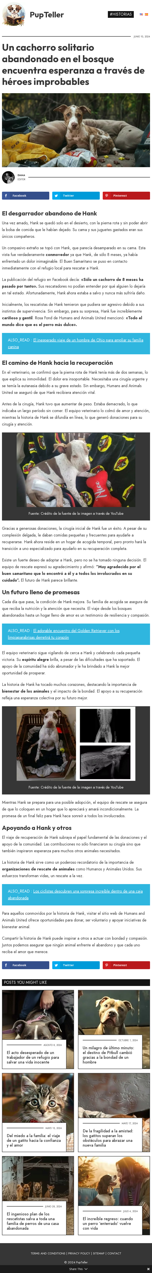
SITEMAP (98, 1253)
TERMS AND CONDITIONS (48, 1253)
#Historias (121, 14)
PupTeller (47, 14)
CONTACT (114, 1253)
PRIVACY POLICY (79, 1253)
